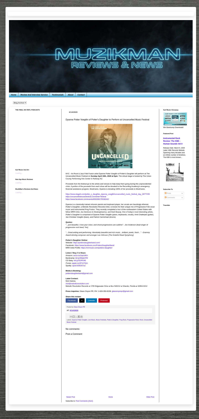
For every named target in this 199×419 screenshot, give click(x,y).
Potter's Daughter (112, 320)
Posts (168, 193)
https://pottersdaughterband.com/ (86, 243)
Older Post (150, 397)
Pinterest (104, 300)
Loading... (19, 173)
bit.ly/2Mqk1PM (81, 258)
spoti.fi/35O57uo (79, 266)
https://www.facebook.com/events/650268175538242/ (87, 199)
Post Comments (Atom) (84, 401)
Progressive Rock (133, 320)
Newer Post (70, 397)
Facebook (72, 300)
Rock (141, 320)
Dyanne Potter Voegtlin (79, 320)
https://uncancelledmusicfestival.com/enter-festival (86, 197)
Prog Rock (122, 320)
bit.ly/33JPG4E (80, 260)
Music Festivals (101, 320)
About (70, 95)
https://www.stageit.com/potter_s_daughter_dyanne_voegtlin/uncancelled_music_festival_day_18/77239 (108, 194)
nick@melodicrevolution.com (77, 284)
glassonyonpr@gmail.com (122, 291)
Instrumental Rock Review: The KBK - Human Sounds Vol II (172, 141)
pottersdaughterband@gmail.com (79, 273)
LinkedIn (91, 300)
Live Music (91, 320)
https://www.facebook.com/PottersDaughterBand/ (94, 245)
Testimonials (58, 95)
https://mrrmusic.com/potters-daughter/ (96, 248)
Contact (81, 95)
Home (13, 95)
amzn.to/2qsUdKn (80, 255)
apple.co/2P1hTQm (80, 263)
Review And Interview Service (34, 95)
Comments (170, 198)
